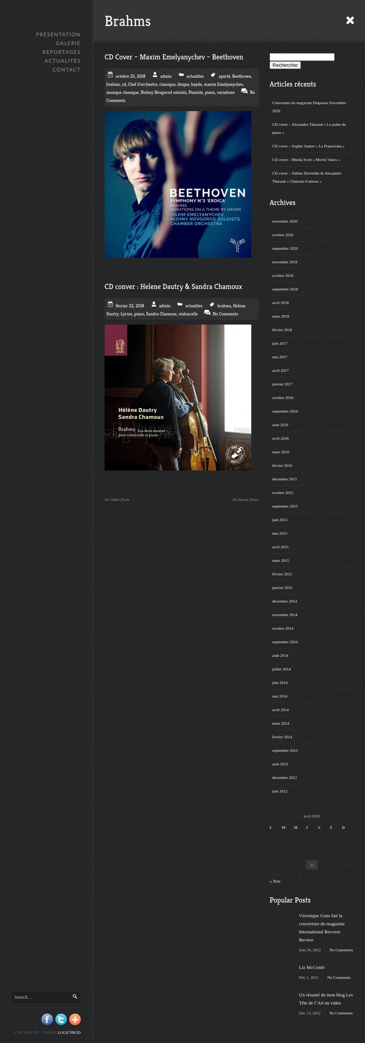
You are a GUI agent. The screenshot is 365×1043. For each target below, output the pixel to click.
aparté (224, 76)
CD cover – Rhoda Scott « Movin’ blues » (306, 159)
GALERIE (68, 43)
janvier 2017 (282, 384)
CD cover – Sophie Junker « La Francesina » (308, 146)
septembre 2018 (285, 289)
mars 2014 (280, 723)
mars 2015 (280, 560)
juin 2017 (280, 343)
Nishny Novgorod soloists (164, 92)
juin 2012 (280, 791)
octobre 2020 (282, 235)
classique (167, 84)
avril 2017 (280, 370)
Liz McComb (312, 967)
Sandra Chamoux (161, 313)
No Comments (341, 950)
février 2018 (282, 329)
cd (124, 84)
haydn (196, 84)
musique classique (122, 92)
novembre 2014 (285, 614)
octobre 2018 (282, 275)
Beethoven (241, 76)
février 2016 (282, 465)
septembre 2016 (285, 411)
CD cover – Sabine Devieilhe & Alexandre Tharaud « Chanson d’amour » (306, 177)
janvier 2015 (282, 587)
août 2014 (280, 655)
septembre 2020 (285, 248)
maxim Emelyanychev (223, 84)
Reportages (62, 52)
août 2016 (280, 424)
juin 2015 (280, 519)
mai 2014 (279, 696)
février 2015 (282, 574)
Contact (66, 69)
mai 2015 (279, 533)
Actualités (63, 61)
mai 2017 (279, 357)
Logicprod (69, 1032)
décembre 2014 (284, 601)
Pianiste (196, 92)
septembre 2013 (285, 750)
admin (166, 76)
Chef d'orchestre (142, 84)
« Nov (275, 881)
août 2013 (280, 764)
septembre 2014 (285, 642)
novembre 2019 (285, 262)
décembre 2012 (284, 777)
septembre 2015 (285, 506)
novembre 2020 (285, 221)
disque (183, 84)
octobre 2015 (282, 492)
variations (226, 92)
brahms (113, 84)
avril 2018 (280, 302)
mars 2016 (280, 452)
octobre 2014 (282, 628)
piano (210, 92)
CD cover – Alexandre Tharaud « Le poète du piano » (309, 128)
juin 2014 (280, 682)
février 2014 (282, 737)
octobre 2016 (282, 397)
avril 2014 (280, 709)
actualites (195, 76)
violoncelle (188, 313)
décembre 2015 (284, 479)
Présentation (58, 34)
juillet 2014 (281, 669)
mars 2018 (280, 316)
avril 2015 (280, 547)
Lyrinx (126, 313)
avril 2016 (280, 438)
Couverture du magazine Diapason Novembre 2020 (309, 106)
